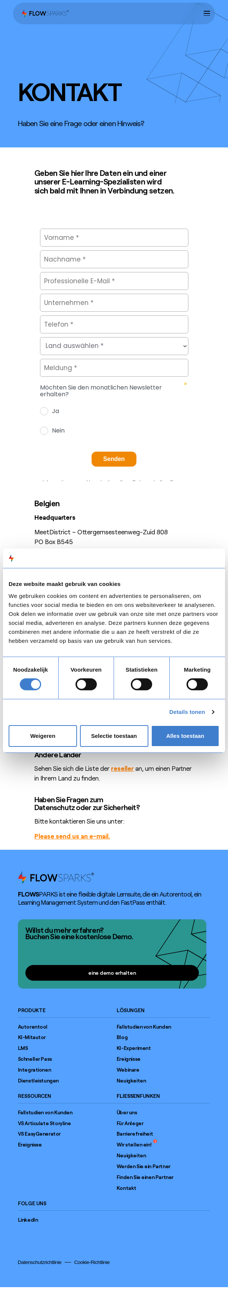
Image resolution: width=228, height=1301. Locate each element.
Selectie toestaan (114, 736)
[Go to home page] (56, 877)
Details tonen (187, 712)
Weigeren (42, 736)
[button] (207, 13)
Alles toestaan (185, 736)
